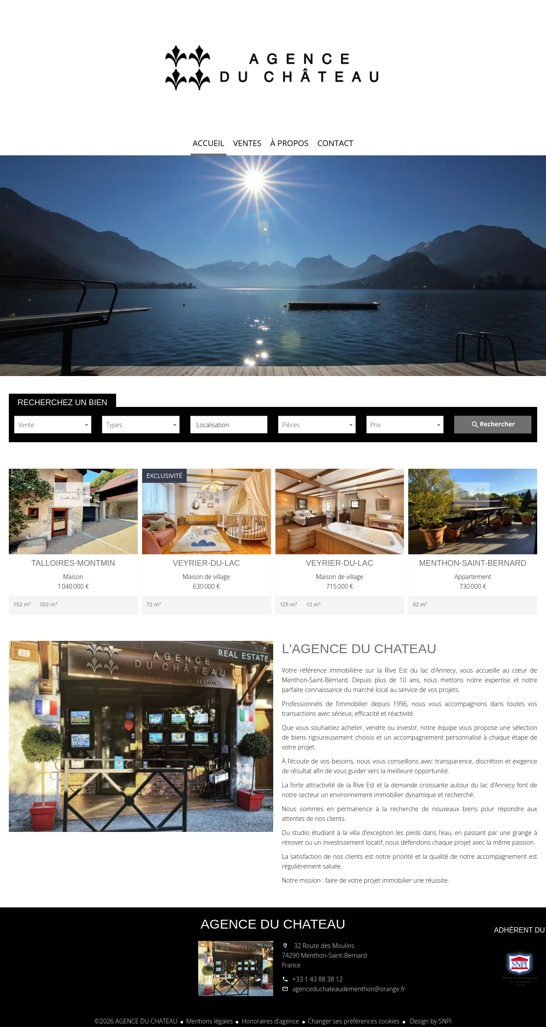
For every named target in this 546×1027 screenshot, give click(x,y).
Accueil (273, 66)
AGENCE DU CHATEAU (273, 924)
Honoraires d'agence (270, 1021)
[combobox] (52, 424)
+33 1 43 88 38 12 (318, 979)
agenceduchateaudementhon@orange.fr (349, 989)
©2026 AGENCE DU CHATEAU (135, 1021)
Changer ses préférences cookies (354, 1021)
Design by (430, 1021)
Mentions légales (209, 1021)
